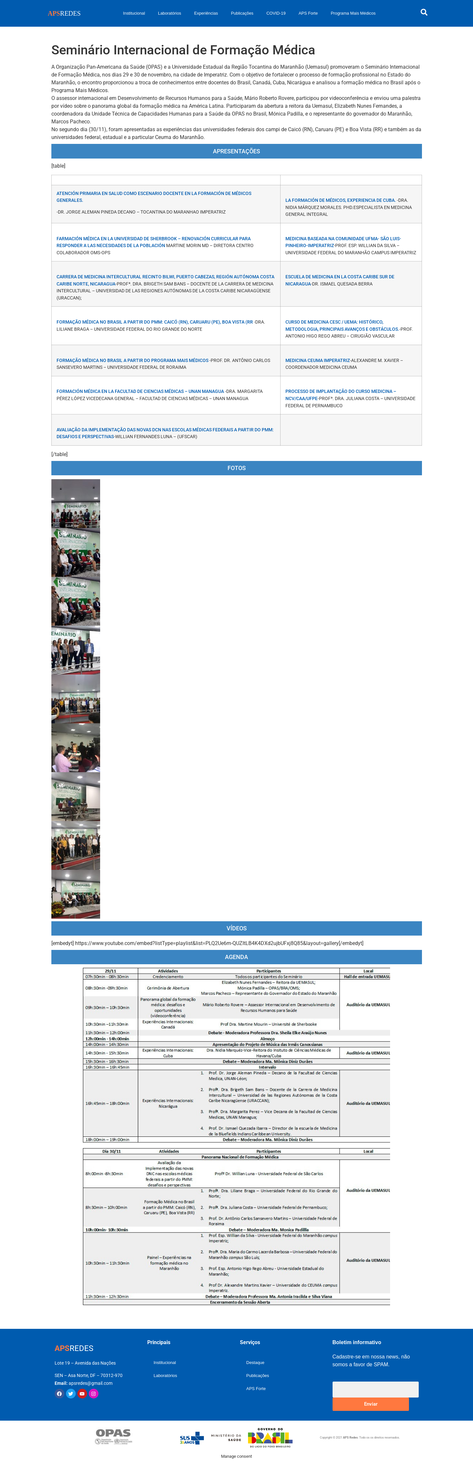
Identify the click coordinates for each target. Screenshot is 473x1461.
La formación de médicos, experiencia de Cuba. (341, 200)
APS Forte (308, 13)
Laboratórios (169, 13)
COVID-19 (275, 13)
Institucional (134, 13)
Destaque (255, 1362)
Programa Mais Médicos (353, 13)
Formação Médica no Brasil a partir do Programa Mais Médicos (133, 360)
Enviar (370, 1404)
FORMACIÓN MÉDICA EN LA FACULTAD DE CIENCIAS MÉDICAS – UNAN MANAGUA (141, 391)
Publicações (242, 13)
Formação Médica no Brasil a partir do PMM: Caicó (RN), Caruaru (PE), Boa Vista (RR (155, 322)
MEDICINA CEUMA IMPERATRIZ (317, 360)
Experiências (206, 13)
